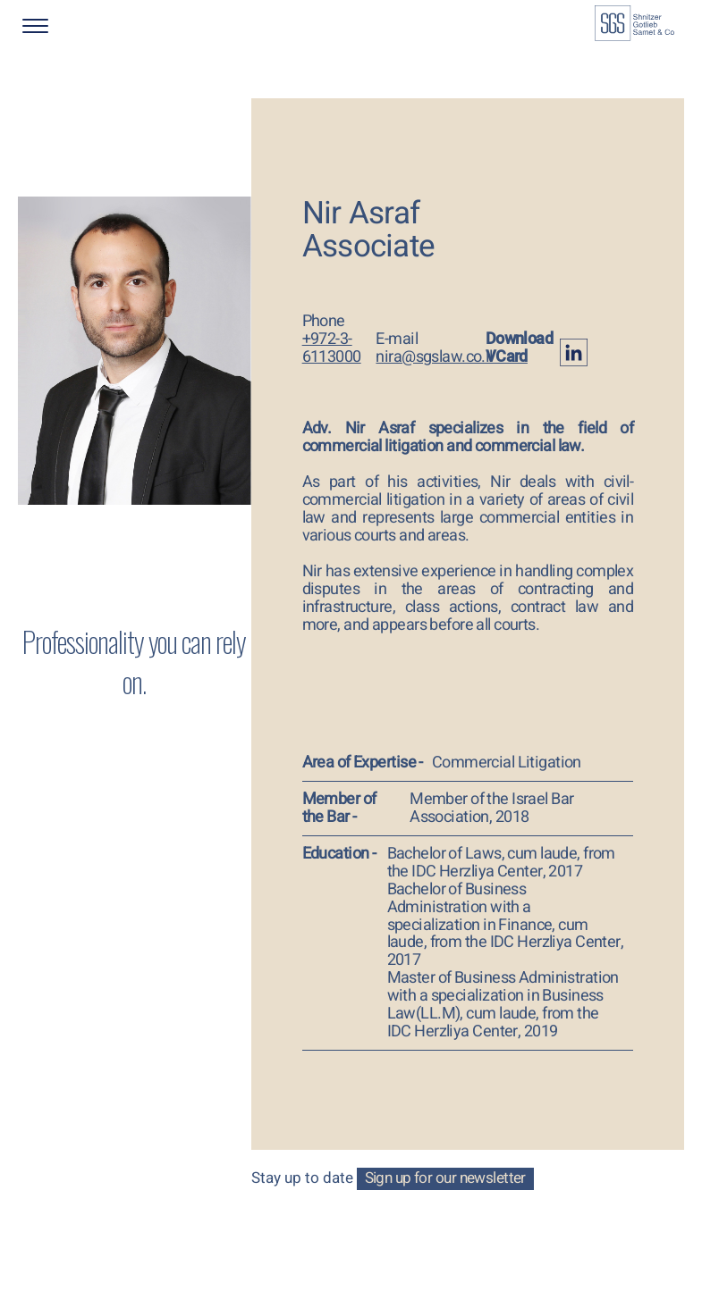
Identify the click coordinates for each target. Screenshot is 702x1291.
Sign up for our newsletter (445, 1178)
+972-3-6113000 (331, 348)
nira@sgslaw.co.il (434, 357)
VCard (507, 357)
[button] (80, 25)
